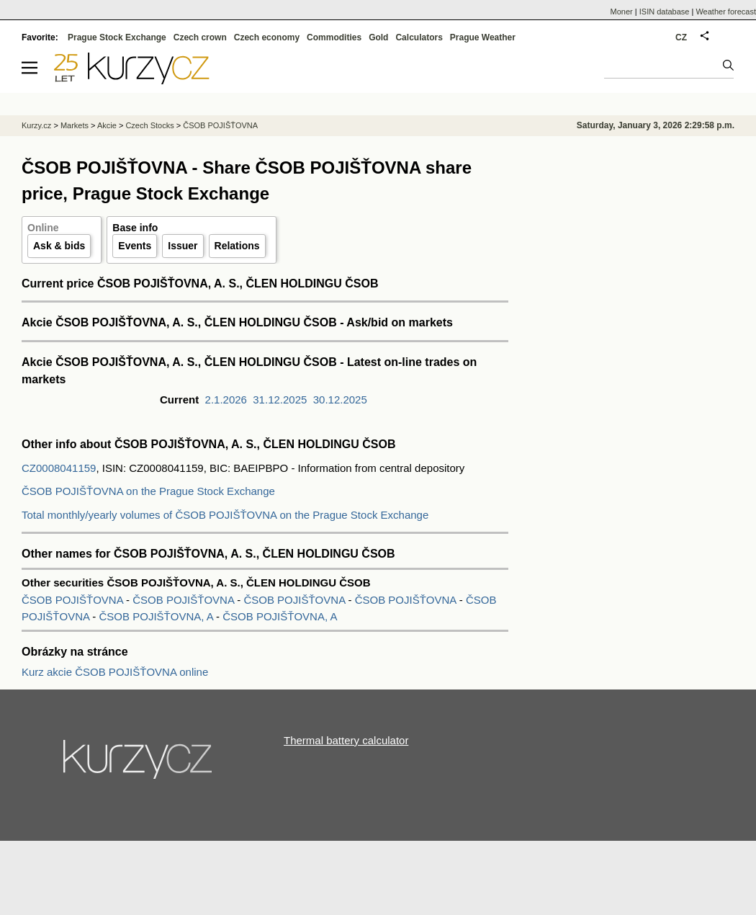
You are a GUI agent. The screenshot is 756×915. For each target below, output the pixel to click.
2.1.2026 (226, 399)
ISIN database (664, 11)
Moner (622, 11)
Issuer (182, 245)
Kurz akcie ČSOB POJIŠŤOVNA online (115, 672)
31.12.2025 (280, 399)
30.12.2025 (340, 399)
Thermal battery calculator (346, 740)
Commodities (334, 37)
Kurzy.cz (36, 125)
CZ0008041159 (59, 468)
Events (134, 245)
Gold (378, 37)
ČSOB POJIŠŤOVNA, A (156, 616)
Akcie (107, 125)
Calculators (418, 37)
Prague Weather (483, 37)
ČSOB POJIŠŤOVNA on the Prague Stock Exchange (148, 491)
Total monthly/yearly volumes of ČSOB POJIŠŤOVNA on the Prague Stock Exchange (225, 515)
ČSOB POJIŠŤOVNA (74, 600)
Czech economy (267, 37)
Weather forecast (726, 11)
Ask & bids (59, 245)
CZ (681, 37)
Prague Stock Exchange (117, 37)
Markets (74, 125)
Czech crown (200, 37)
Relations (237, 245)
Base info (135, 227)
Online (43, 227)
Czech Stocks (149, 125)
